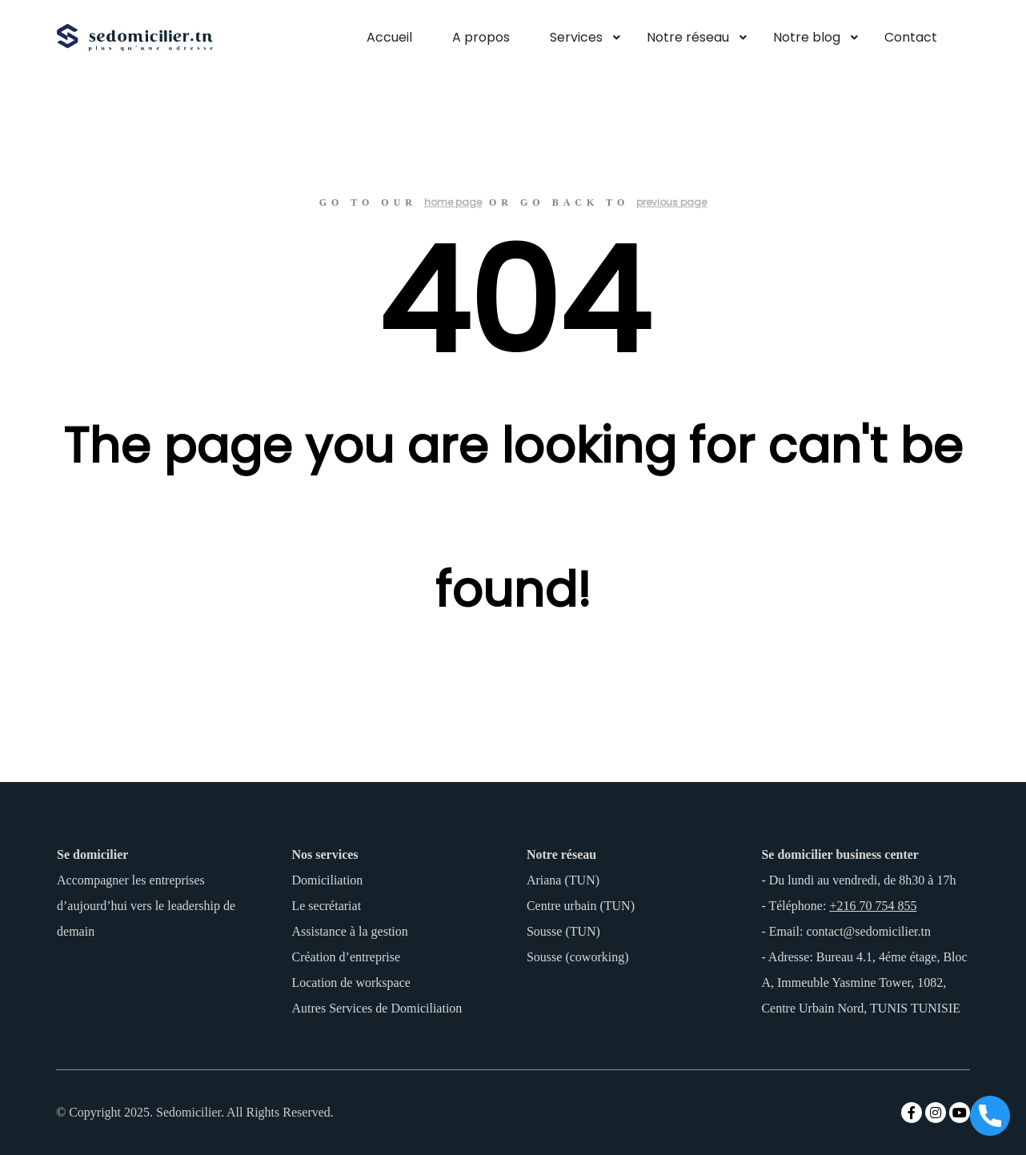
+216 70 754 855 (872, 905)
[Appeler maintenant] (990, 1117)
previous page (671, 202)
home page (453, 202)
